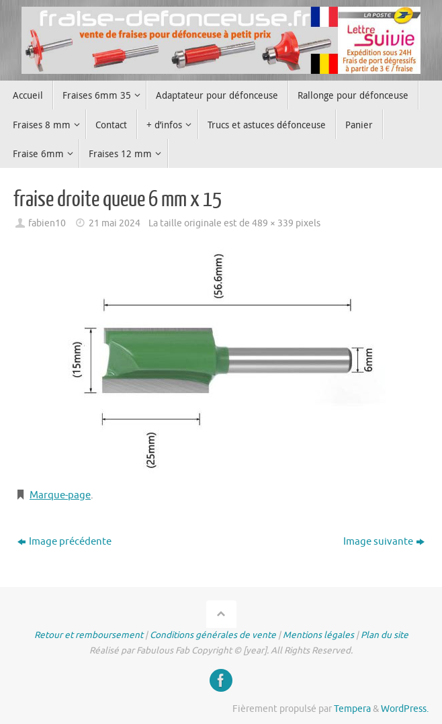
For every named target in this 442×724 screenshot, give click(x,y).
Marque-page (60, 495)
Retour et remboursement (88, 635)
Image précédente (64, 541)
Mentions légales (318, 635)
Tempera (352, 709)
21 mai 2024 (114, 223)
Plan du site (384, 635)
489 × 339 (273, 223)
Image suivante (384, 541)
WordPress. (405, 709)
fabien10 (47, 223)
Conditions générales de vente (213, 635)
